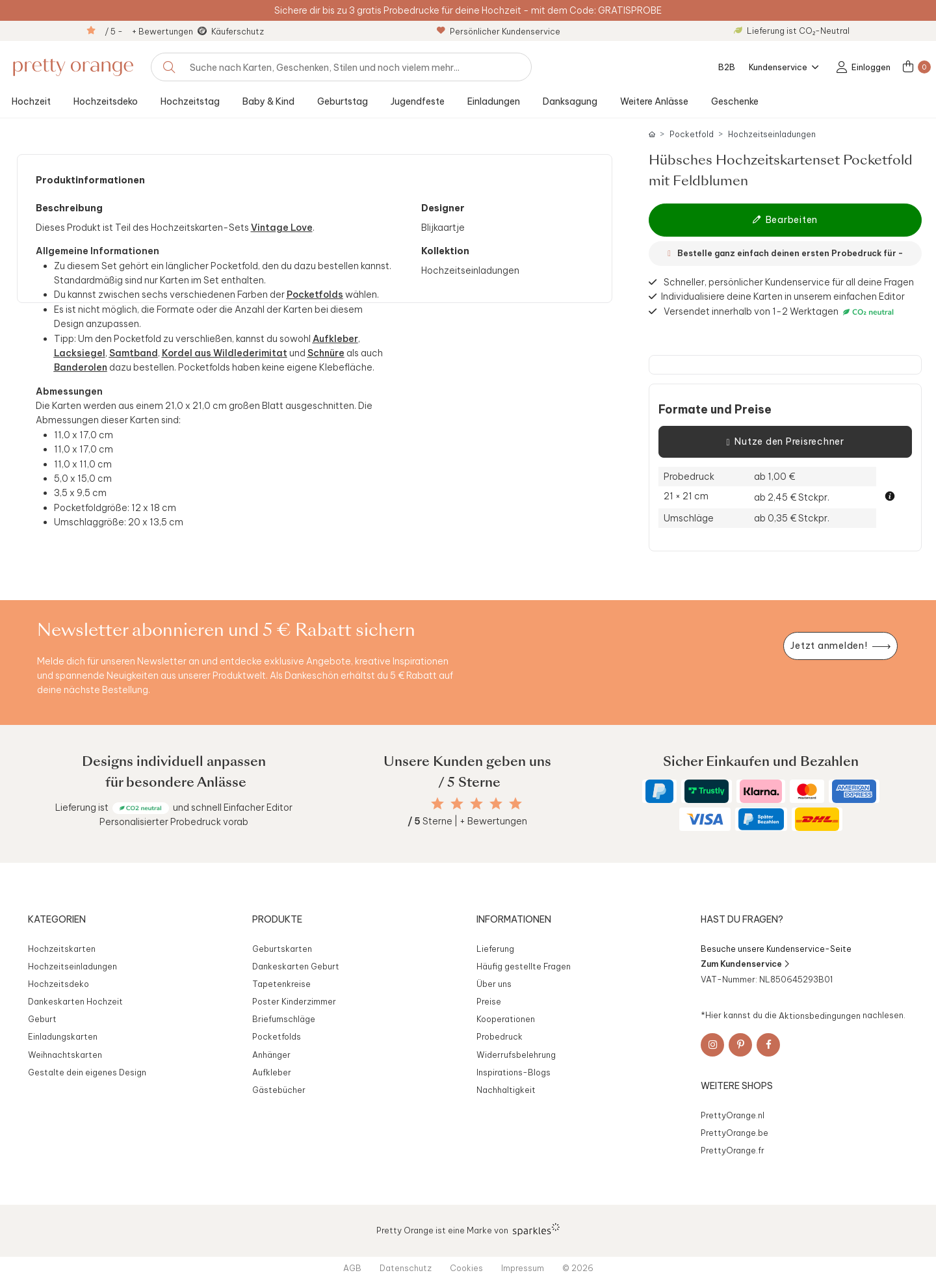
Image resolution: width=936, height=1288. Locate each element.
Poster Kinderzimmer (294, 1001)
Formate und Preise (715, 409)
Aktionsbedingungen (820, 1015)
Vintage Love (282, 227)
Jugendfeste (418, 101)
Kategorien (57, 919)
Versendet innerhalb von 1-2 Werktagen (780, 312)
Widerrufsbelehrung (516, 1054)
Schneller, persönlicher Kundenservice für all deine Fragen (789, 282)
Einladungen (493, 101)
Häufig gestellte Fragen (523, 966)
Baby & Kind (268, 101)
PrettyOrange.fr (732, 1150)
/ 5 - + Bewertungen (149, 31)
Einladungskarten (63, 1036)
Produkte (277, 919)
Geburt (42, 1019)
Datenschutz (406, 1268)
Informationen (513, 919)
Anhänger (271, 1054)
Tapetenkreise (281, 984)
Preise (488, 1001)
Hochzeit (31, 101)
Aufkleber (271, 1072)
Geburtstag (342, 101)
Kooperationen (505, 1019)
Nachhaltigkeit (506, 1089)
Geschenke (735, 101)
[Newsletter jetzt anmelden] (840, 646)
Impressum (522, 1268)
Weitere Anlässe (654, 101)
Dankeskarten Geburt (295, 966)
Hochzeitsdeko (105, 101)
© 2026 (577, 1268)
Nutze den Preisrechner (785, 442)
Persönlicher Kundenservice (498, 31)
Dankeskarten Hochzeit (75, 1001)
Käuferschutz (237, 31)
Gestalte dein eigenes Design (87, 1072)
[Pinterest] (740, 1045)
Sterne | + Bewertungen (467, 821)
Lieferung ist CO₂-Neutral (792, 30)
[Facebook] (768, 1045)
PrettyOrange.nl (732, 1115)
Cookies (466, 1268)
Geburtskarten (282, 948)
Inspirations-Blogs (513, 1072)
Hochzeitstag (190, 101)
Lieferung (495, 948)
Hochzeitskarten (62, 948)
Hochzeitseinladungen (772, 134)
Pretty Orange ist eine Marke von (468, 1229)
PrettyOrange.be (734, 1132)
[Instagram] (712, 1045)
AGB (352, 1268)
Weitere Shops (737, 1086)
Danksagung (570, 101)
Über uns (494, 984)
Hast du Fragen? (742, 919)
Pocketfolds (276, 1036)
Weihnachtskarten (65, 1054)
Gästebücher (279, 1089)
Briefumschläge (283, 1019)
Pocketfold (692, 134)
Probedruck (499, 1036)
